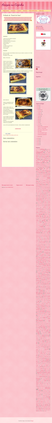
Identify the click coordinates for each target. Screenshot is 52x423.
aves (45, 167)
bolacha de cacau (42, 181)
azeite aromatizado (39, 168)
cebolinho (45, 208)
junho (39, 119)
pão (36, 343)
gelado (44, 277)
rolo (42, 377)
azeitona (47, 168)
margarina (38, 306)
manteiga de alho (48, 304)
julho (39, 117)
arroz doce (48, 165)
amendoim (44, 159)
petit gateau (43, 359)
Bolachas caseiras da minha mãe (43, 126)
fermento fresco (39, 265)
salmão (45, 380)
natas (39, 333)
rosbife (45, 377)
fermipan (37, 266)
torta (49, 398)
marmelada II (48, 307)
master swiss (38, 314)
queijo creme (41, 369)
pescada (44, 358)
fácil (49, 255)
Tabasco (48, 393)
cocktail (44, 219)
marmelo (38, 308)
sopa (40, 390)
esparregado (38, 253)
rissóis (48, 376)
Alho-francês (44, 157)
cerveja (40, 210)
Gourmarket (43, 279)
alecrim (37, 155)
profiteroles (47, 365)
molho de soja (48, 323)
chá (48, 210)
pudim (41, 366)
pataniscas (40, 354)
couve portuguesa (48, 227)
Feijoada (37, 264)
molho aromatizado (44, 321)
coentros (37, 220)
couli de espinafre (38, 225)
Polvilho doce (44, 362)
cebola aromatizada (43, 207)
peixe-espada (46, 355)
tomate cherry (39, 398)
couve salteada (39, 228)
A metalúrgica (41, 149)
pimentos (47, 360)
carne (49, 202)
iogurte (37, 286)
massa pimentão (44, 312)
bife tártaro (44, 178)
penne (39, 356)
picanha (40, 360)
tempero (44, 395)
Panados (43, 342)
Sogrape (48, 389)
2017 (38, 141)
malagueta (45, 302)
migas (41, 317)
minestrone (45, 318)
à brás (37, 149)
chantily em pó (38, 212)
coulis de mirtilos (46, 225)
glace (45, 278)
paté (43, 354)
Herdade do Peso (46, 283)
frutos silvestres (41, 275)
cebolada (42, 208)
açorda (46, 152)
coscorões (48, 224)
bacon (43, 170)
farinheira (41, 262)
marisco (47, 306)
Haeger (38, 282)
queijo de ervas (47, 369)
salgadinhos (37, 380)
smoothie (42, 388)
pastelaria (37, 353)
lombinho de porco (43, 299)
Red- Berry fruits (43, 375)
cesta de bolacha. (44, 210)
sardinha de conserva (39, 382)
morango (38, 327)
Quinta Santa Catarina (41, 373)
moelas (46, 320)
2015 (38, 144)
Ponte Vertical (38, 363)
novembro (39, 111)
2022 (38, 105)
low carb (46, 300)
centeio (48, 209)
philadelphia (47, 359)
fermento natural (46, 265)
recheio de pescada (44, 374)
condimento (45, 221)
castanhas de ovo (39, 206)
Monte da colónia (42, 326)
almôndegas (37, 158)
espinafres (37, 254)
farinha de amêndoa (45, 257)
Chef (46, 212)
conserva (40, 222)
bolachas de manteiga (46, 182)
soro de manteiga (42, 392)
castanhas (49, 205)
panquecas (47, 342)
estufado (37, 255)
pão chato (44, 344)
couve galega (37, 227)
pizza (39, 361)
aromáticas (37, 161)
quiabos (46, 370)
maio (39, 120)
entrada (37, 249)
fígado (46, 267)
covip (48, 229)
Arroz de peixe (38, 165)
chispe (37, 214)
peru (40, 358)
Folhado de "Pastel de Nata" (42, 128)
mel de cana (40, 315)
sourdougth (47, 392)
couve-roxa (44, 229)
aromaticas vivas (45, 161)
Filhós (41, 268)
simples (38, 388)
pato (48, 354)
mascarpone (38, 309)
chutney (42, 218)
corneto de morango (38, 224)
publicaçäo (37, 366)
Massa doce (47, 310)
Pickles (43, 360)
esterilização (47, 254)
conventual (44, 223)
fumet (37, 276)
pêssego (48, 358)
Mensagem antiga (30, 185)
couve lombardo (42, 227)
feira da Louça (41, 264)
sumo (40, 393)
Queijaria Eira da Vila (47, 368)
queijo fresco (38, 370)
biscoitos (47, 179)
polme (40, 362)
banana (47, 171)
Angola (40, 160)
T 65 (43, 393)
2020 (38, 108)
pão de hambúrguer (41, 346)
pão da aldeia (48, 344)
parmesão (41, 350)
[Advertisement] (18, 175)
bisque (37, 180)
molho (49, 320)
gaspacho (40, 277)
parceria (46, 349)
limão (41, 297)
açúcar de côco (42, 153)
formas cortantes (44, 271)
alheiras (37, 157)
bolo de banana (38, 186)
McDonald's (46, 314)
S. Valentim (43, 378)
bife (36, 178)
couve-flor (43, 228)
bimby (48, 178)
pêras (44, 357)
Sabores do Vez (48, 378)
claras (45, 218)
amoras (48, 159)
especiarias (43, 253)
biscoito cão (43, 179)
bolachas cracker (39, 182)
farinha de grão (48, 259)
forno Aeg (38, 272)
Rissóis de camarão (38, 377)
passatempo (40, 351)
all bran (48, 157)
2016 (38, 143)
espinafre (47, 253)
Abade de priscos (38, 150)
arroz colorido (40, 163)
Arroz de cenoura (45, 163)
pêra (36, 357)
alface (44, 155)
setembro (39, 114)
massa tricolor (47, 313)
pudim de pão (40, 367)
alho (39, 157)
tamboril (37, 394)
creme (48, 232)
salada (38, 379)
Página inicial (6, 10)
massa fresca (48, 311)
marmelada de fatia (43, 307)
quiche (49, 370)
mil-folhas (49, 317)
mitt (37, 319)
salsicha (40, 381)
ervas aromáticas (39, 251)
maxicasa (42, 314)
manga (43, 303)
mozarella (37, 331)
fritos (39, 273)
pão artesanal (41, 343)
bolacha (37, 181)
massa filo (37, 311)
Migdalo (44, 317)
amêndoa (39, 159)
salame (41, 379)
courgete (37, 226)
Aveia (39, 167)
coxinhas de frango (39, 230)
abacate (48, 149)
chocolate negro (38, 216)
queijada (41, 368)
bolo (45, 184)
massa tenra (42, 313)
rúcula (48, 377)
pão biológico (46, 343)
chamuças (37, 211)
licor (40, 296)
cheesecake (43, 212)
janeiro (39, 136)
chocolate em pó (46, 215)
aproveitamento (45, 160)
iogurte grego (42, 286)
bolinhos (40, 184)
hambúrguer (43, 282)
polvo (48, 362)
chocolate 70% (47, 214)
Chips (48, 213)
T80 (45, 393)
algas (40, 156)
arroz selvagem (42, 166)
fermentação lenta (47, 264)
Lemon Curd (44, 295)
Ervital (40, 252)
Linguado (44, 297)
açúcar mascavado (39, 154)
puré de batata (45, 367)
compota (40, 221)
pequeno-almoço (46, 356)
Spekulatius (37, 393)
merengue (37, 316)
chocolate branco (38, 215)
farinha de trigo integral (42, 261)
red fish (49, 374)
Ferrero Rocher (39, 267)
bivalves (40, 180)
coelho (48, 219)
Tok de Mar (44, 397)
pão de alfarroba (39, 345)
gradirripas (38, 280)
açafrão (42, 151)
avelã (42, 167)
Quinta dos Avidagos (47, 372)
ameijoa (46, 158)
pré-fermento (41, 364)
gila (40, 278)
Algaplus (37, 156)
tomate (49, 397)
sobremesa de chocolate (42, 389)
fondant (44, 270)
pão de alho (43, 345)
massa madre (39, 312)
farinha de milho (39, 260)
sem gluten (47, 383)
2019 (38, 138)
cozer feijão (45, 230)
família (39, 256)
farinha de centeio (44, 258)
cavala (37, 207)
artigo (46, 166)
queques (42, 370)
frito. (36, 273)
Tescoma (47, 396)
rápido (37, 374)
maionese (37, 302)
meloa (48, 315)
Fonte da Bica (48, 270)
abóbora (44, 150)
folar (37, 270)
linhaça (46, 298)
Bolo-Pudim (39, 131)
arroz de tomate (43, 165)
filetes (38, 268)
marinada (42, 306)
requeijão (40, 376)
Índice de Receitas (33, 10)
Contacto (19, 10)
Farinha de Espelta (42, 259)
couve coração (47, 226)
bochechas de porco (46, 180)
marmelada (37, 307)
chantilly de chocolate (46, 211)
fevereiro (39, 125)
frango (47, 272)
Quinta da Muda (42, 371)
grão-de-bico (40, 281)
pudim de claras (45, 366)
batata (40, 172)
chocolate (40, 214)
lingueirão (39, 298)
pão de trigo (47, 346)
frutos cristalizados (38, 274)
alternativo (42, 158)
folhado (7, 135)
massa (43, 309)
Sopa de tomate (41, 391)
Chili (37, 213)
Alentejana (41, 155)
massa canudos (47, 309)
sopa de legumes (45, 390)
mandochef (38, 303)
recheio (40, 374)
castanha (45, 205)
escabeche (45, 252)
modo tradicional (39, 320)
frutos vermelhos (46, 275)
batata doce (44, 172)
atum (48, 166)
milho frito (41, 318)
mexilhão (47, 316)
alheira (47, 156)
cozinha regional (43, 231)
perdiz (47, 357)
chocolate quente (46, 216)
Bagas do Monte (40, 171)
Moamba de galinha (46, 319)
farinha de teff (44, 260)
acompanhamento (39, 152)
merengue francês (42, 316)
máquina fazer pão (47, 305)
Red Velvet (38, 375)
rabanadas (47, 373)
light (42, 296)
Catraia (48, 206)
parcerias (37, 350)
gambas (43, 276)
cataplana (44, 206)
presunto (37, 365)
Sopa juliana (46, 391)
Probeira (42, 365)
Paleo (43, 341)
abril (39, 122)
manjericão (47, 303)
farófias (45, 262)
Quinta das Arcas (39, 372)
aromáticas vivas (39, 162)
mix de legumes (41, 319)
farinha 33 (48, 256)
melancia (45, 315)
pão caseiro (40, 344)
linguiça (43, 298)
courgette (41, 226)
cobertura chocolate (38, 219)
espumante (42, 254)
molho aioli (38, 321)
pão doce (37, 347)
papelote (37, 349)
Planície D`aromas (44, 361)
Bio (39, 179)
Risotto (44, 376)
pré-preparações (47, 364)
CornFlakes (43, 224)
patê (45, 354)
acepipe (47, 151)
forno (49, 271)
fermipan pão (48, 266)
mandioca (49, 302)
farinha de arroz (38, 258)
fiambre (43, 267)
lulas (49, 300)
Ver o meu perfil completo (40, 29)
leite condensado (39, 293)
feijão (39, 263)
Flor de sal (45, 269)
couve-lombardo (39, 229)
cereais (37, 210)
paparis (45, 348)
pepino (42, 356)
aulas (36, 167)
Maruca (48, 308)
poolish (43, 363)
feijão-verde (47, 263)
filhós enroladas (45, 268)
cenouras (45, 209)
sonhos (37, 390)
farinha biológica (38, 257)
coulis (42, 225)
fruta (42, 273)
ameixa (49, 158)
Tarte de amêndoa (45, 394)
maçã (38, 301)
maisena (41, 302)
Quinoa (38, 371)
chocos (41, 217)
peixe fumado (41, 355)
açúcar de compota (47, 153)
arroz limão (37, 166)
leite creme (41, 294)
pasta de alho (45, 351)
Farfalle (45, 256)
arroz (45, 162)
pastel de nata (16, 135)
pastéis (41, 352)
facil (46, 255)
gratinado (48, 281)
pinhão (37, 361)
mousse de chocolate (45, 330)
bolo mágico (47, 187)
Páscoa (37, 351)
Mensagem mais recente (7, 185)
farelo (41, 256)
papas (48, 348)
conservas (40, 223)
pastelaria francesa (43, 353)
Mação (48, 301)
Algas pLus (43, 156)
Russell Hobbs (38, 378)
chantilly (41, 211)
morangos (44, 327)
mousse (37, 330)
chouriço (44, 217)
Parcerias (25, 10)
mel (49, 314)
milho (37, 318)
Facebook (13, 10)
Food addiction (39, 271)
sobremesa (47, 388)
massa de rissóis (42, 310)
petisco (39, 359)
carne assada (40, 203)
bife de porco (40, 178)
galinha (40, 276)
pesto (36, 359)
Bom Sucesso (45, 190)
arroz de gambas (47, 164)
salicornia (42, 380)
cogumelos (43, 220)
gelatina (48, 277)
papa (42, 348)
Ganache (46, 276)
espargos (49, 252)
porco (46, 363)
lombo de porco (41, 300)
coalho (48, 218)
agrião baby (45, 154)
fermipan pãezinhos (43, 266)
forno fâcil (42, 272)
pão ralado (41, 347)
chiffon (49, 212)
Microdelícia (37, 317)
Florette (49, 269)
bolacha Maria (48, 181)
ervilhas (37, 252)
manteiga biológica (42, 304)
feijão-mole (42, 263)
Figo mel (49, 267)
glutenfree (48, 278)
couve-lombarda (48, 228)
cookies (48, 223)
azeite (48, 167)
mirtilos (49, 318)
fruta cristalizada (47, 273)
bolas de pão (44, 183)
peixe (37, 355)
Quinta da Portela (47, 371)
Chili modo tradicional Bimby (43, 213)
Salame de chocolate (46, 379)
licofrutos (37, 296)
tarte (40, 394)
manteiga (37, 304)
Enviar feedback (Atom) (9, 187)
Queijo (38, 369)
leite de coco (46, 294)
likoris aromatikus (47, 296)
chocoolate (37, 217)
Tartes (41, 395)
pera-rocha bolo (41, 357)
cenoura (41, 209)
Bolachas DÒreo (38, 183)
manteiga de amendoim (40, 305)
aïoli (48, 154)
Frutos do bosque (44, 274)
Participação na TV (46, 350)
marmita (43, 308)
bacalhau (37, 169)
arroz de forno (42, 164)
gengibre (37, 278)
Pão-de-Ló (45, 347)
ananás (37, 160)
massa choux (37, 310)
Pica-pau (37, 360)
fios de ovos (41, 269)
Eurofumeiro (42, 255)
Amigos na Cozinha (13, 5)
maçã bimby (44, 301)
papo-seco (41, 349)
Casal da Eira (41, 205)
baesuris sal (48, 170)
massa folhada (11, 135)
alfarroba (48, 155)
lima (38, 297)
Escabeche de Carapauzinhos (42, 134)
